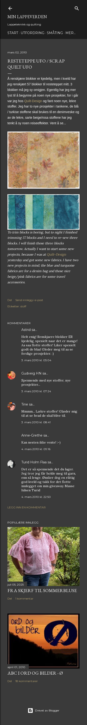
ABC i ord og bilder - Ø (35, 673)
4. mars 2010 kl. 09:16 (35, 449)
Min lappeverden (27, 16)
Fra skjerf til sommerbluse (42, 590)
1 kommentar (24, 598)
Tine (24, 404)
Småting (55, 33)
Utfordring (32, 33)
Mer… (70, 33)
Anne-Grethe (31, 435)
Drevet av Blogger (43, 710)
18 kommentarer (26, 681)
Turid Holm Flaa (34, 462)
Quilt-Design (56, 254)
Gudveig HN (31, 373)
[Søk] (77, 7)
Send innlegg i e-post (29, 300)
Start (12, 33)
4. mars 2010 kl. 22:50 (36, 497)
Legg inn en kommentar (26, 507)
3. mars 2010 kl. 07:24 (36, 391)
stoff (23, 306)
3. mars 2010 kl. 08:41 (36, 422)
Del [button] (9, 300)
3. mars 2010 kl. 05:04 (36, 360)
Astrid (26, 330)
